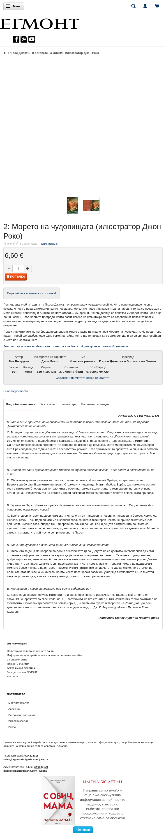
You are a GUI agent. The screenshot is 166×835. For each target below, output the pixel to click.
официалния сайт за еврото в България (42, 745)
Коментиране (49, 243)
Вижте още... (48, 404)
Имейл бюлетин (18, 720)
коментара (29, 243)
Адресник (14, 708)
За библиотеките (17, 659)
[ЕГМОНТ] (39, 23)
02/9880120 (41, 766)
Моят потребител (18, 702)
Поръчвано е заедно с (96, 404)
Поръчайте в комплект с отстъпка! (31, 293)
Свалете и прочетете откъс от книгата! (83, 378)
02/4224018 (31, 755)
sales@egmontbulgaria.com (21, 759)
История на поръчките (22, 714)
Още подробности (15, 391)
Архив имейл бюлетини (21, 667)
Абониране (83, 829)
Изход (12, 726)
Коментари (69, 404)
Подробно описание (20, 404)
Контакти (12, 676)
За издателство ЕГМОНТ (22, 672)
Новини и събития (18, 663)
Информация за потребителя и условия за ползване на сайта (44, 655)
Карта (44, 759)
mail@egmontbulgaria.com (20, 770)
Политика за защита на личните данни (30, 650)
